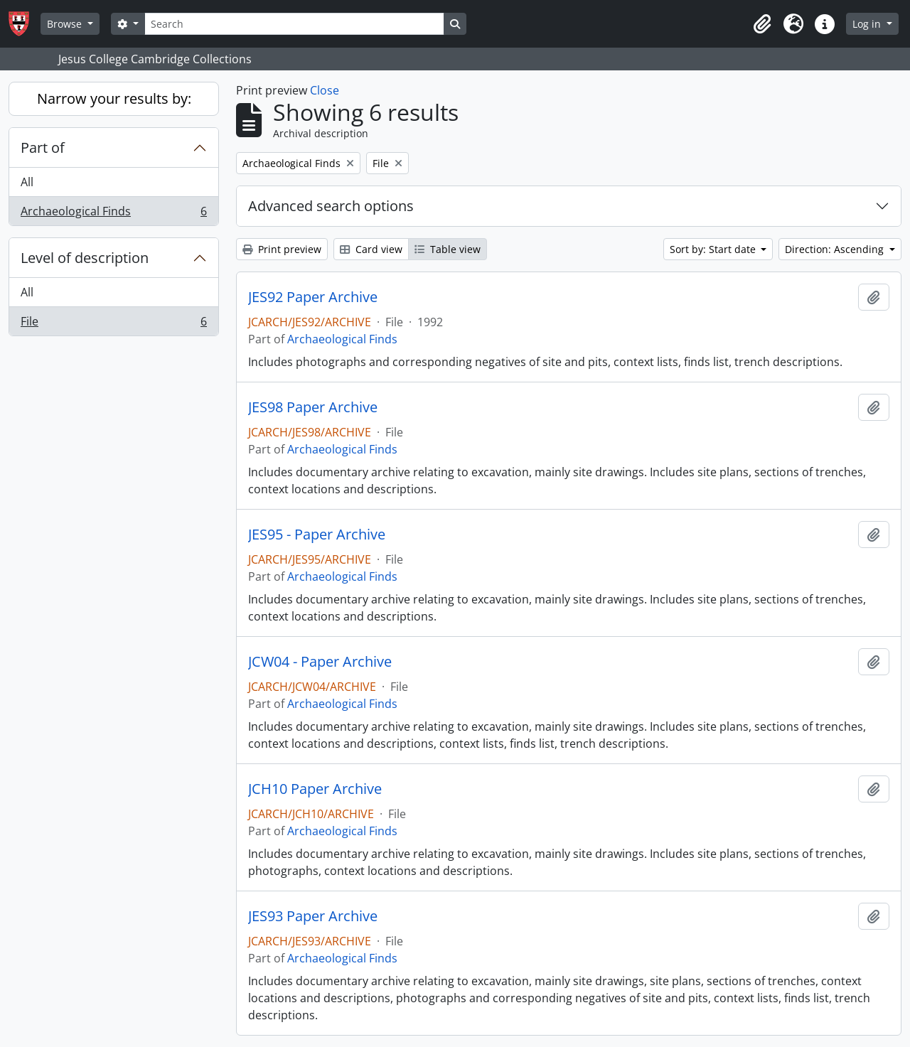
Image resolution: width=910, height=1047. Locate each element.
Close (324, 90)
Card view (371, 249)
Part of (43, 147)
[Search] (294, 24)
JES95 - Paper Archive (316, 534)
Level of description (85, 257)
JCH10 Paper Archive (315, 789)
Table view (447, 249)
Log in (868, 24)
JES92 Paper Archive (313, 297)
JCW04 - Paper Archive (320, 661)
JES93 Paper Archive (313, 916)
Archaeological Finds (113, 214)
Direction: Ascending (836, 249)
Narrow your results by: (114, 98)
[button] (762, 24)
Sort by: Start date (714, 249)
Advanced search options (331, 205)
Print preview (281, 249)
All (27, 182)
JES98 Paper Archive (313, 407)
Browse (66, 24)
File (113, 324)
